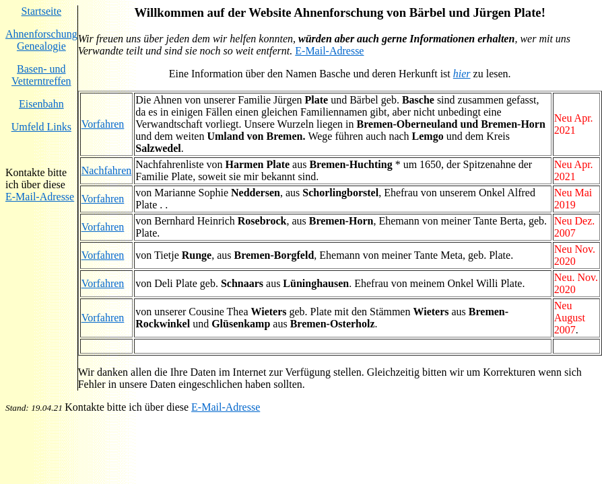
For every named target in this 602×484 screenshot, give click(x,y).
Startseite (42, 11)
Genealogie (41, 46)
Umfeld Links (41, 126)
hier (462, 73)
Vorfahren (103, 124)
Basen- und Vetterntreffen (41, 75)
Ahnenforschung (41, 34)
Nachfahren (106, 170)
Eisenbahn (41, 104)
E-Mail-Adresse (39, 196)
